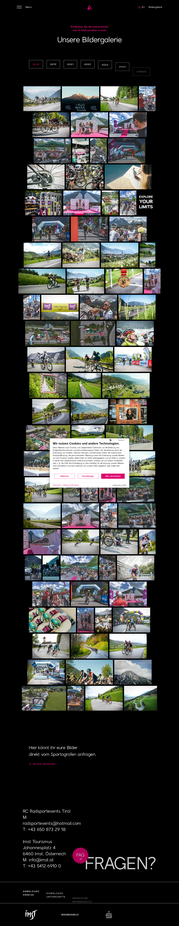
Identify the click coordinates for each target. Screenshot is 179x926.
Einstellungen (88, 476)
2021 (70, 66)
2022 (87, 71)
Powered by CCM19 (119, 485)
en (143, 7)
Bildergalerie (155, 7)
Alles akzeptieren (113, 476)
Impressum (57, 485)
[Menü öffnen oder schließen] (24, 7)
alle (36, 64)
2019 (53, 65)
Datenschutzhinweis (71, 485)
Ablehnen (64, 476)
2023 (105, 76)
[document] (89, 457)
